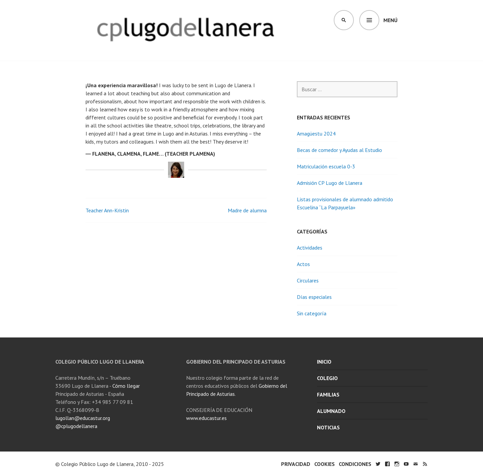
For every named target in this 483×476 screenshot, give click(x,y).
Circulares (308, 280)
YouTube (406, 464)
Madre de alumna (247, 210)
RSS (425, 464)
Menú (390, 20)
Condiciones (355, 464)
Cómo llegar (126, 385)
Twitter (378, 464)
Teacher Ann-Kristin (107, 210)
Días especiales (314, 297)
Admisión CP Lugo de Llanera (329, 182)
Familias (328, 394)
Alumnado (331, 411)
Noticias (328, 427)
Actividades (309, 247)
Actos (303, 264)
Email (415, 464)
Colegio (327, 378)
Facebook (387, 464)
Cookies (324, 464)
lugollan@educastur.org (82, 418)
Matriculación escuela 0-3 (326, 166)
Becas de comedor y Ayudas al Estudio (339, 150)
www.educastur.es (206, 418)
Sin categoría (311, 313)
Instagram (396, 464)
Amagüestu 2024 (316, 133)
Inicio (324, 361)
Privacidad (295, 464)
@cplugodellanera (76, 426)
